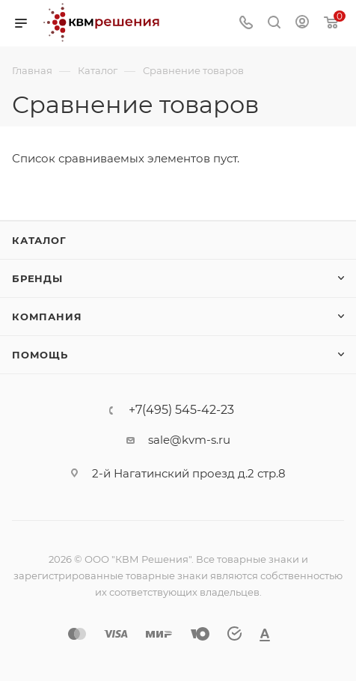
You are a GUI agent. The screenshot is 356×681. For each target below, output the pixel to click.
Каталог (39, 240)
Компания (47, 317)
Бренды (37, 278)
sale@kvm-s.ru (189, 440)
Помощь (40, 355)
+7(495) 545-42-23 (181, 410)
